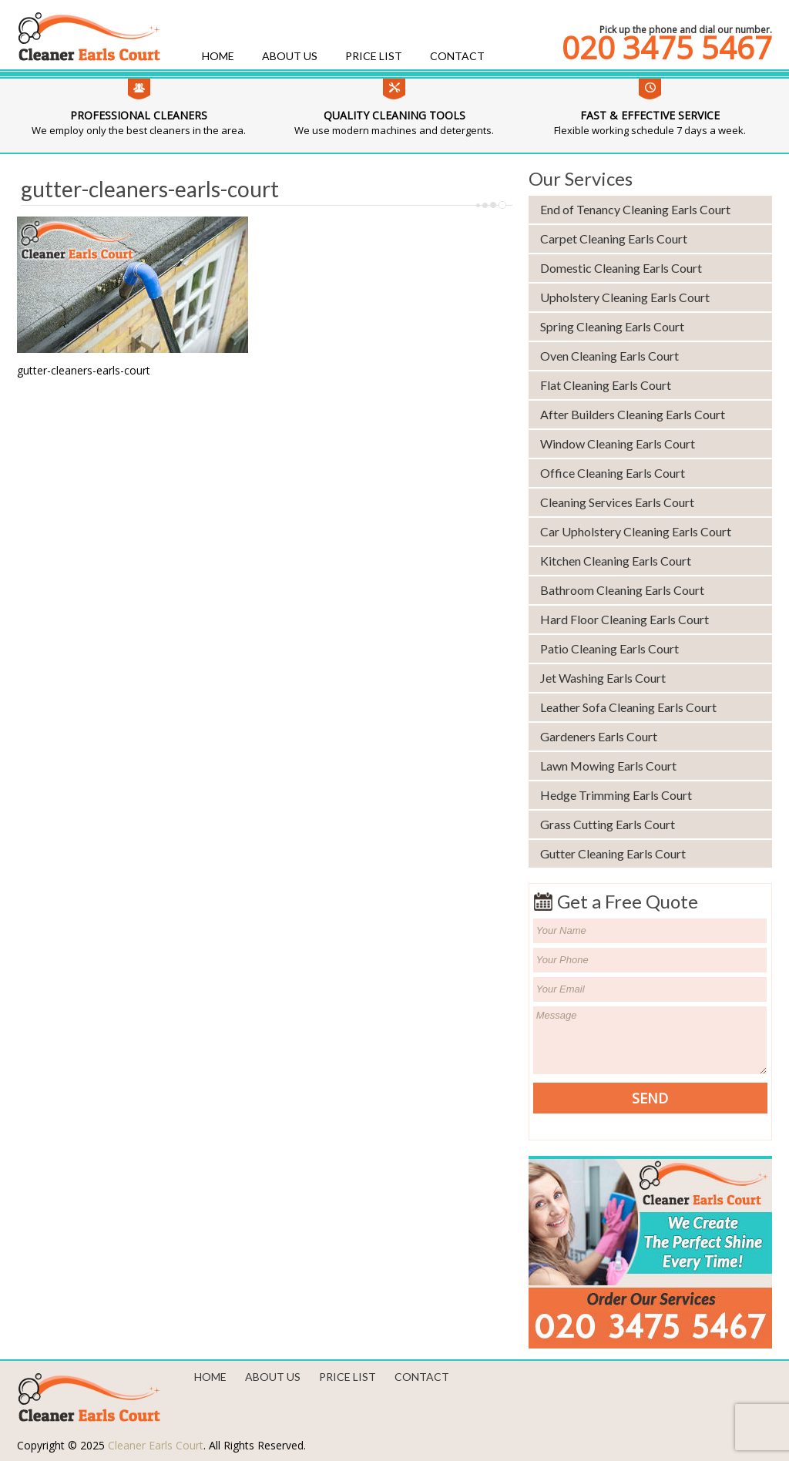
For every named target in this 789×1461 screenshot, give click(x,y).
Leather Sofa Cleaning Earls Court (628, 707)
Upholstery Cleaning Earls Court (625, 297)
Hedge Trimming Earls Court (616, 795)
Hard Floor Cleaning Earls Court (624, 619)
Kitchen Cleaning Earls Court (615, 560)
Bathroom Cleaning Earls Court (622, 590)
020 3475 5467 (667, 48)
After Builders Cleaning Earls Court (632, 414)
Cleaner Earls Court (155, 1445)
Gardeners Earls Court (598, 736)
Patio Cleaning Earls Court (609, 648)
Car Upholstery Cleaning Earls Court (635, 531)
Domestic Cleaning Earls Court (621, 267)
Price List (373, 55)
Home (218, 55)
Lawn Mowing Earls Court (608, 765)
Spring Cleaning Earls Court (612, 326)
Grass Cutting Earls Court (607, 824)
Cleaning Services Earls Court (617, 502)
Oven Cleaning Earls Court (609, 355)
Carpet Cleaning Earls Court (613, 238)
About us (289, 55)
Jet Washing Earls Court (603, 677)
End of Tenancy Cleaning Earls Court (635, 209)
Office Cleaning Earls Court (612, 472)
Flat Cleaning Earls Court (605, 385)
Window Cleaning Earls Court (617, 443)
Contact (457, 55)
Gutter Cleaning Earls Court (613, 853)
